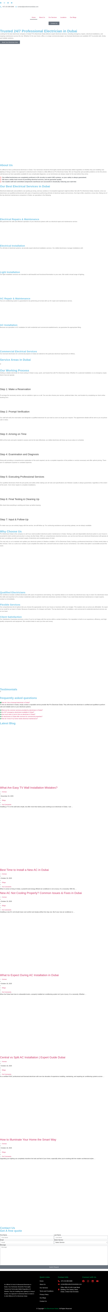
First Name (3, 1235)
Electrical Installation (12, 245)
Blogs (4, 800)
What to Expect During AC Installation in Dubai (29, 975)
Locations (63, 17)
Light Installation (10, 272)
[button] (54, 702)
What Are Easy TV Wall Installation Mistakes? (28, 787)
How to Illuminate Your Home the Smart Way (28, 1139)
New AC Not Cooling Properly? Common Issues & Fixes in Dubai (41, 893)
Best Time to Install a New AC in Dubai (24, 869)
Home (34, 17)
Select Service (58, 1240)
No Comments (6, 804)
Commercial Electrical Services (18, 351)
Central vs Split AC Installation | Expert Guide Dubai (32, 1057)
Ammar (4, 792)
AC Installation (8, 325)
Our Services (52, 17)
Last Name (57, 1235)
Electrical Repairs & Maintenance (19, 219)
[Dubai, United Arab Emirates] (92, 1291)
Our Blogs (73, 17)
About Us (42, 17)
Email (2, 1240)
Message (3, 1245)
